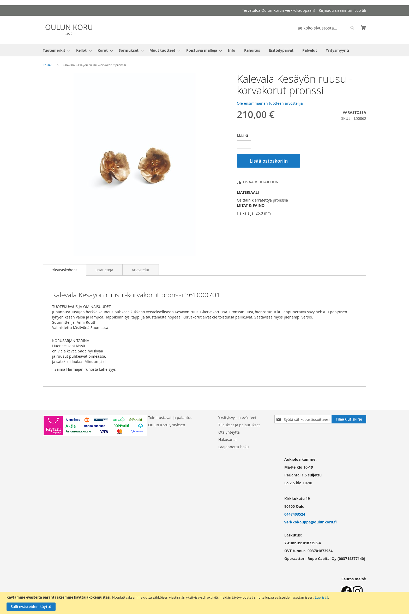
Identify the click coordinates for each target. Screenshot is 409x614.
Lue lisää (321, 597)
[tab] (64, 270)
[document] (205, 603)
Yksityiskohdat (64, 269)
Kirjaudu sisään (332, 10)
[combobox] (324, 28)
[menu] (204, 50)
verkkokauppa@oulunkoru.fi (310, 521)
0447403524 (294, 514)
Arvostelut (140, 269)
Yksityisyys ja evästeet (237, 417)
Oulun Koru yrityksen (166, 424)
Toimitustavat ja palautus (170, 417)
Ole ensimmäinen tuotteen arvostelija (270, 103)
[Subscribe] (349, 419)
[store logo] (69, 30)
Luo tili (360, 10)
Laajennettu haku (233, 446)
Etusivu (48, 65)
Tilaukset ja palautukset (239, 424)
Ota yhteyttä (229, 432)
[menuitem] (55, 50)
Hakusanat (227, 439)
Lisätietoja (104, 269)
